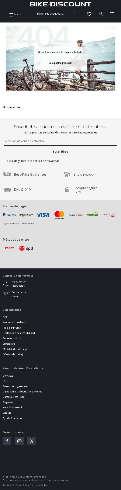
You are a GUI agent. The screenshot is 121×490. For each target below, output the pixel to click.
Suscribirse (60, 151)
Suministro (9, 343)
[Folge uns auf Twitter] (31, 441)
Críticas (7, 412)
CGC (5, 317)
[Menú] (15, 14)
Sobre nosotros (12, 338)
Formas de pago (14, 206)
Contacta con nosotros (19, 294)
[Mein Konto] (100, 14)
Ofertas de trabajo (13, 354)
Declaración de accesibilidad (19, 333)
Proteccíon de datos (14, 322)
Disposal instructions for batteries (22, 391)
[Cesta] (110, 14)
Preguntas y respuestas (19, 283)
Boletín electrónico (13, 407)
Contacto (8, 375)
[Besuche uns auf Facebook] (7, 441)
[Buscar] (75, 13)
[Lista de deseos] (89, 14)
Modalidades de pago (15, 349)
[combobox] (53, 13)
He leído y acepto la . (33, 161)
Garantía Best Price (14, 397)
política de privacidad (46, 161)
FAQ (5, 381)
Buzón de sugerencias (16, 386)
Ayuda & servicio (12, 418)
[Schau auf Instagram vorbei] (19, 441)
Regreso (8, 402)
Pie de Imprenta (12, 327)
